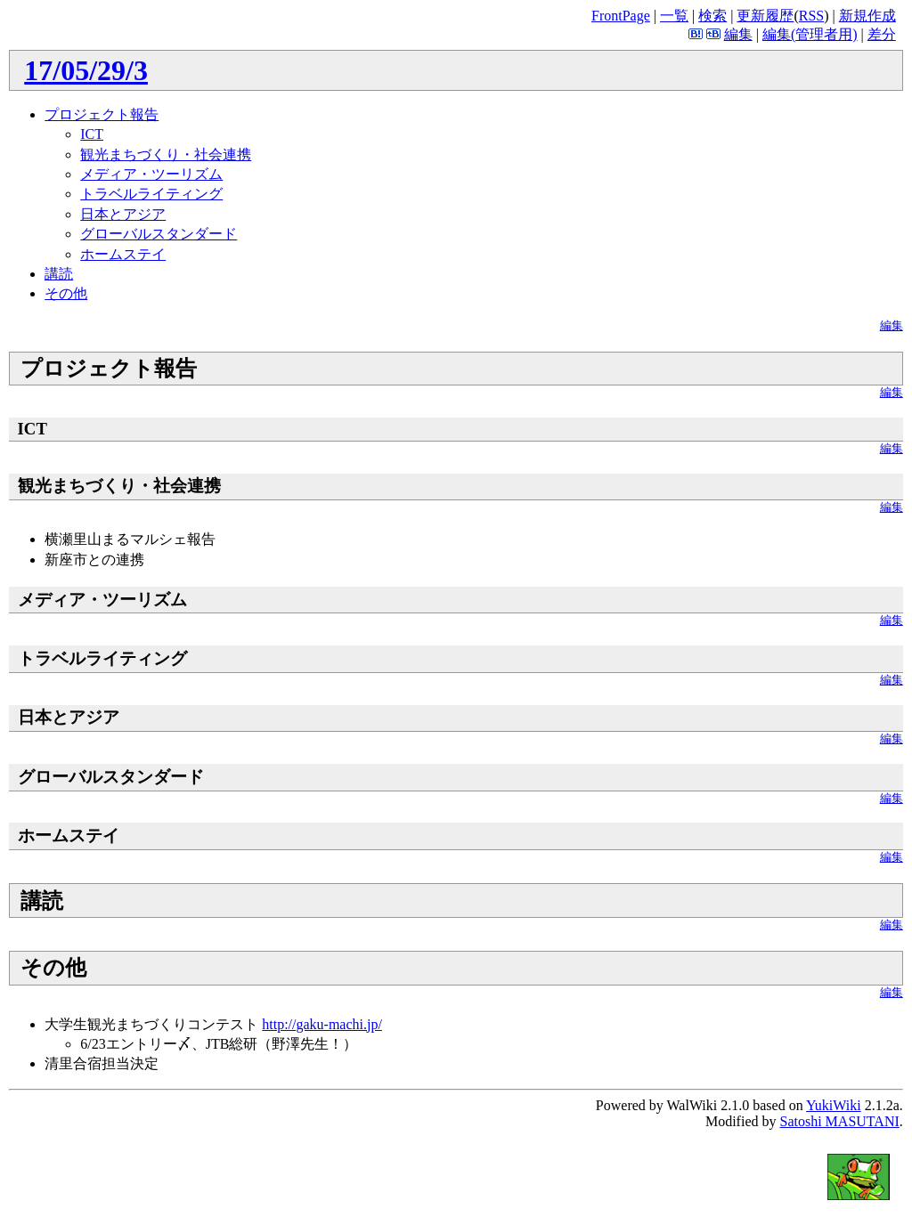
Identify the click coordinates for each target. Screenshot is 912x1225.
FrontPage (620, 15)
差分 (881, 34)
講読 (59, 273)
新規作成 (867, 15)
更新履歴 (765, 15)
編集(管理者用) (810, 34)
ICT (91, 134)
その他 (66, 293)
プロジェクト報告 (102, 114)
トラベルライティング (151, 193)
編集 (738, 34)
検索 (712, 15)
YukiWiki (833, 1105)
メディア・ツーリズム (151, 174)
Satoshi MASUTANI (839, 1121)
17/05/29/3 (86, 70)
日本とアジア (123, 214)
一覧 (674, 15)
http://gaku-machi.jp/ (322, 1024)
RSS (811, 15)
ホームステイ (123, 254)
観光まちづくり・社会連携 (165, 154)
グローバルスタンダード (158, 233)
